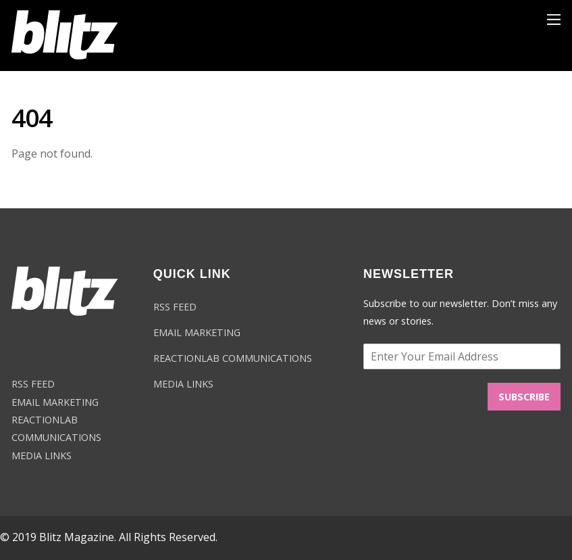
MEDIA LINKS (41, 455)
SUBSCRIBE (524, 396)
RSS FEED (33, 383)
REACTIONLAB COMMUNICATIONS (232, 358)
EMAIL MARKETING (55, 402)
